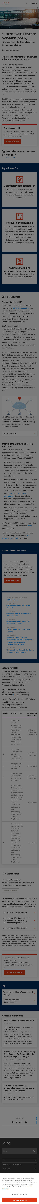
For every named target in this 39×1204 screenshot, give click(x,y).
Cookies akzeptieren (19, 1200)
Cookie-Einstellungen (19, 1194)
